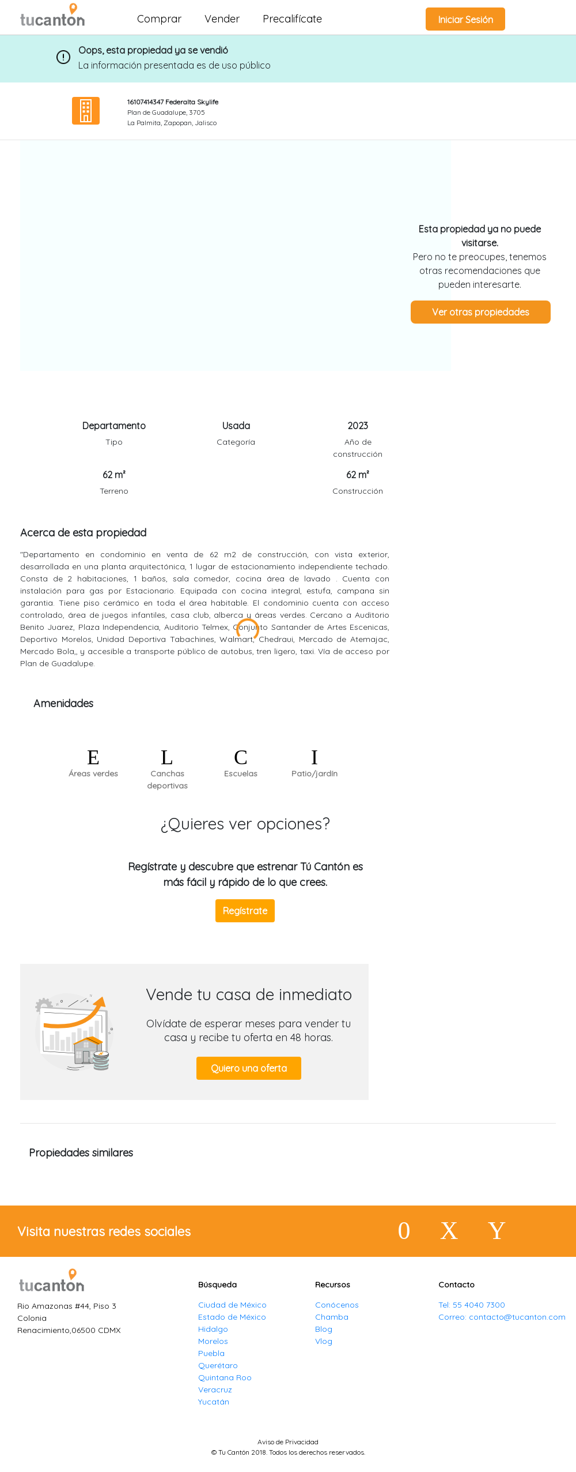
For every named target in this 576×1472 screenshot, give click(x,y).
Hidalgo (213, 1329)
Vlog (323, 1341)
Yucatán (213, 1401)
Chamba (331, 1317)
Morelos (213, 1341)
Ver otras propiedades (480, 312)
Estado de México (232, 1317)
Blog (323, 1329)
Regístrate (245, 911)
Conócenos (337, 1305)
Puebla (211, 1353)
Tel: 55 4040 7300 (471, 1305)
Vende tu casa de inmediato (249, 994)
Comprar (159, 18)
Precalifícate (292, 18)
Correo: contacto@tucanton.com (502, 1317)
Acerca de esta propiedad (83, 532)
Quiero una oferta (249, 1068)
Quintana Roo (225, 1377)
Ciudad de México (232, 1305)
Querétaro (218, 1365)
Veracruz (215, 1389)
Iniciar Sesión (465, 19)
